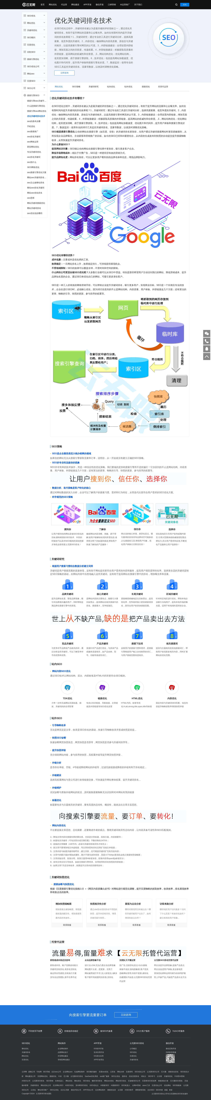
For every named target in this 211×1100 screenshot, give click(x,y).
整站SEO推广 (43, 1090)
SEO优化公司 (34, 66)
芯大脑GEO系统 (176, 1081)
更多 (171, 1090)
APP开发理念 (99, 1060)
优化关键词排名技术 (36, 116)
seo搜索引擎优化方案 (36, 172)
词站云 (143, 1076)
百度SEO (34, 81)
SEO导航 (46, 1072)
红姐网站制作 (79, 1072)
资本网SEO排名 (82, 1085)
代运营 (64, 4)
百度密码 (129, 1072)
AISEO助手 (129, 1090)
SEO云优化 (115, 1076)
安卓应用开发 (99, 1052)
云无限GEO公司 (153, 1072)
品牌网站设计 (63, 1052)
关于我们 (138, 4)
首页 (43, 4)
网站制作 (62, 1043)
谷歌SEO (34, 52)
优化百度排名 (134, 1076)
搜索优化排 (111, 1090)
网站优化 (53, 4)
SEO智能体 (177, 1085)
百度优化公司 (157, 1085)
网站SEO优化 (121, 1081)
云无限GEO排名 (77, 1076)
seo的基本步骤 (33, 121)
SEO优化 (34, 15)
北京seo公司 (56, 1072)
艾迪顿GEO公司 (134, 1081)
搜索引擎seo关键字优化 (37, 101)
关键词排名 (26, 1052)
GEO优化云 (94, 1085)
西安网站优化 (33, 147)
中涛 (60, 1076)
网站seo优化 (109, 1081)
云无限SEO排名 (137, 1043)
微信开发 (100, 4)
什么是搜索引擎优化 (36, 106)
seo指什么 (31, 162)
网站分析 (120, 1072)
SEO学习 (151, 1076)
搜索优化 (146, 86)
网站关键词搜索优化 (36, 203)
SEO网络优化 (33, 167)
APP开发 (87, 4)
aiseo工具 (146, 1085)
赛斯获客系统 (140, 1090)
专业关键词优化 (34, 152)
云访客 (159, 1076)
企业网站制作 (63, 1049)
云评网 (24, 1072)
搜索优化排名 (173, 1072)
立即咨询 (64, 73)
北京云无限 (64, 1090)
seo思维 (30, 198)
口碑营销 (112, 4)
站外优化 (128, 86)
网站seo (34, 73)
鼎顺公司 (31, 1072)
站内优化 (111, 86)
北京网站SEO (58, 1085)
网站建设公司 (30, 1076)
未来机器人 (59, 1081)
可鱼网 (39, 1072)
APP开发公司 (88, 1090)
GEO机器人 (125, 1085)
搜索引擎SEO (34, 95)
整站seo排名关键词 (35, 188)
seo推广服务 (104, 1076)
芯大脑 (163, 1072)
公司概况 (133, 1049)
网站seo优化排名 (34, 193)
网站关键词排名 (34, 208)
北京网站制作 (100, 1090)
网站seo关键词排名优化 (37, 177)
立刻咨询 (126, 1014)
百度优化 (34, 44)
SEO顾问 (34, 37)
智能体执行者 (163, 1081)
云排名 (112, 1072)
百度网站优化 (42, 1076)
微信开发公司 (76, 1090)
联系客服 (67, 925)
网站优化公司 (46, 1085)
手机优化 (31, 126)
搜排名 (124, 1076)
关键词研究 (94, 86)
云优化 (33, 1090)
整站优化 (25, 1049)
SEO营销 (49, 1081)
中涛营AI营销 (179, 1076)
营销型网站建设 (64, 1060)
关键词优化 (34, 30)
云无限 (120, 1090)
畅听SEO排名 (97, 1081)
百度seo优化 (103, 1072)
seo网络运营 (32, 142)
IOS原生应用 (99, 1056)
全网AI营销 (136, 1085)
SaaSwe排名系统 (91, 1076)
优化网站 (167, 1085)
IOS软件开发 (99, 1049)
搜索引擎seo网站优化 (36, 111)
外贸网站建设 (63, 1056)
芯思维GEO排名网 (149, 1081)
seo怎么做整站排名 (35, 182)
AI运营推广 (125, 4)
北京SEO (150, 1090)
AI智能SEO (104, 1085)
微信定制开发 (171, 1049)
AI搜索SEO (115, 1085)
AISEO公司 (26, 1081)
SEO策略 (76, 86)
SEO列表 (159, 1090)
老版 (166, 1090)
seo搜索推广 (32, 131)
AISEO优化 (69, 1085)
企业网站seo (67, 1072)
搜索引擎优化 (34, 59)
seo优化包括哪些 (34, 213)
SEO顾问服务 (91, 1072)
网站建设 (75, 4)
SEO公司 (34, 88)
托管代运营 (163, 86)
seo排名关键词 (33, 136)
